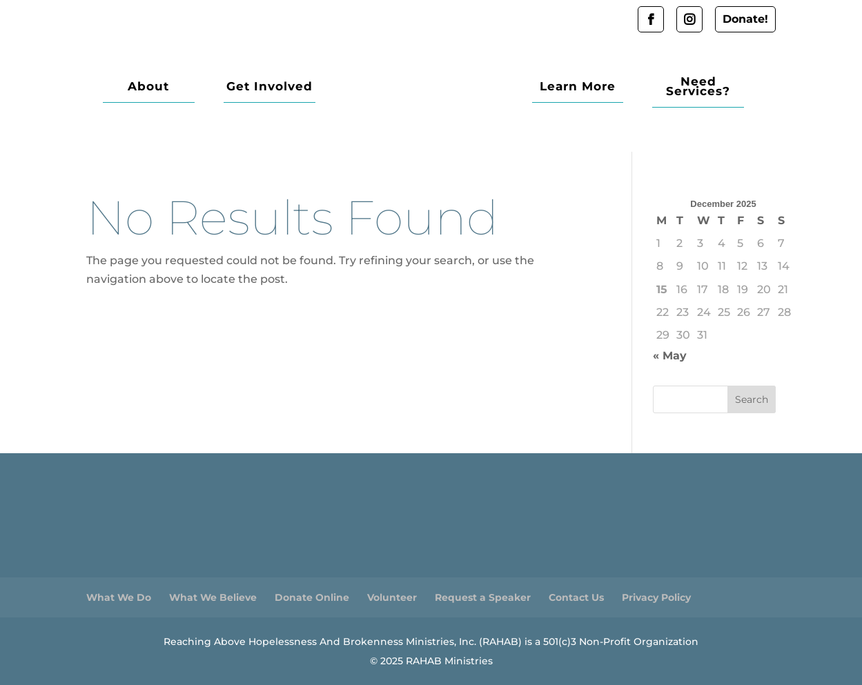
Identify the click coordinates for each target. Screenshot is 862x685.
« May (670, 355)
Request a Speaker (483, 597)
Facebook (651, 19)
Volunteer (392, 597)
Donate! (745, 19)
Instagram (689, 19)
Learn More (600, 87)
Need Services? (706, 87)
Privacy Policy (656, 597)
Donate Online (312, 597)
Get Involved (246, 87)
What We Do (118, 597)
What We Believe (213, 597)
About (140, 87)
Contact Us (576, 597)
